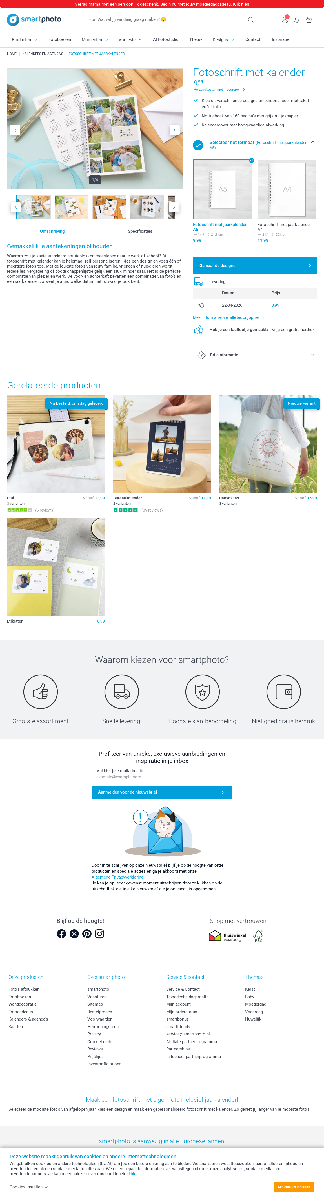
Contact (252, 39)
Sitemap (95, 1004)
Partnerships (178, 1049)
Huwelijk (253, 1019)
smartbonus (177, 1019)
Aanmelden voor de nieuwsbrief (127, 792)
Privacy (94, 1034)
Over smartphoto (106, 977)
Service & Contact (183, 989)
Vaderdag (254, 1011)
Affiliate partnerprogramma (191, 1041)
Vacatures (96, 996)
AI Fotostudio (166, 39)
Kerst (250, 989)
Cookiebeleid (99, 1041)
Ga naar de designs (217, 265)
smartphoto (98, 989)
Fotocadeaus (20, 1011)
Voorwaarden (99, 1019)
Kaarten (15, 1026)
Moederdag (255, 1004)
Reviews (95, 1049)
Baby (249, 996)
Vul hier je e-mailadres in (120, 770)
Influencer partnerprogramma (193, 1056)
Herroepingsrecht (103, 1026)
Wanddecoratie (22, 1004)
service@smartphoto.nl (188, 1034)
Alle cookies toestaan (294, 1187)
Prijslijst (95, 1056)
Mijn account (178, 1004)
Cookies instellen (29, 1187)
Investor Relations (104, 1063)
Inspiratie (280, 39)
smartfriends (178, 1026)
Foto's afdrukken (23, 989)
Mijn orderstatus (181, 1011)
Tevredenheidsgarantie (187, 996)
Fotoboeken (59, 39)
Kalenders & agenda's (28, 1019)
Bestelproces (99, 1011)
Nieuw (196, 39)
